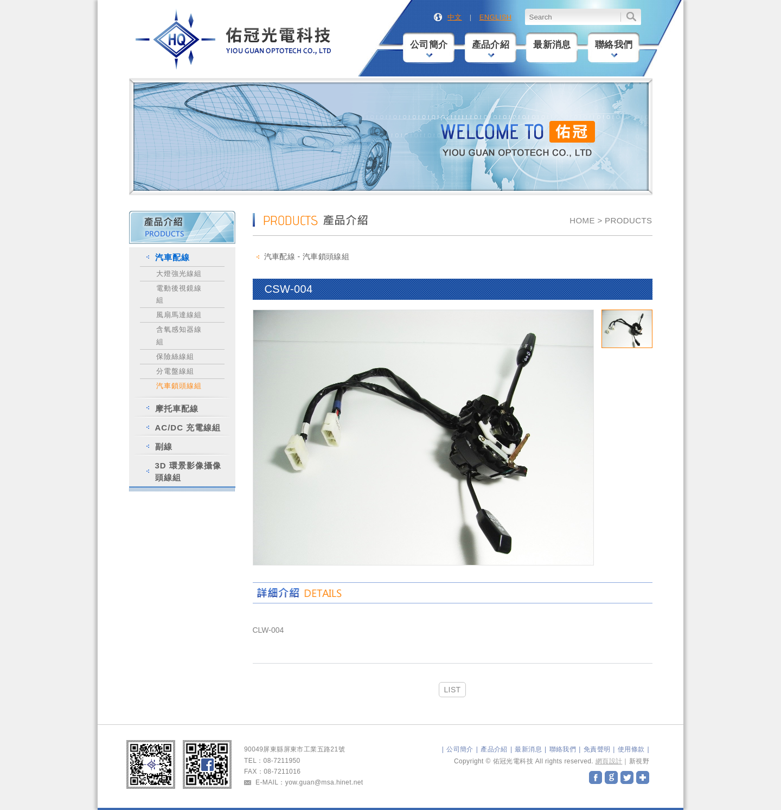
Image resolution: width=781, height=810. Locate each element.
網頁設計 (609, 761)
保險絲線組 (175, 356)
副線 (163, 446)
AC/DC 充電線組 (188, 427)
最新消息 (552, 45)
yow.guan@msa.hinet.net (324, 782)
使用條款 (631, 749)
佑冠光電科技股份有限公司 (234, 40)
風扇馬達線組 (179, 315)
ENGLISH (495, 17)
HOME (582, 220)
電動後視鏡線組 (179, 294)
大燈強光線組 (179, 273)
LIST (452, 689)
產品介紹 (491, 48)
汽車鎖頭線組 (179, 386)
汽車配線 (172, 257)
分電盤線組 (175, 371)
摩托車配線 (177, 408)
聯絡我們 (614, 48)
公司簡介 (429, 48)
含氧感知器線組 (179, 335)
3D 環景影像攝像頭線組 (188, 471)
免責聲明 (597, 749)
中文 (454, 17)
